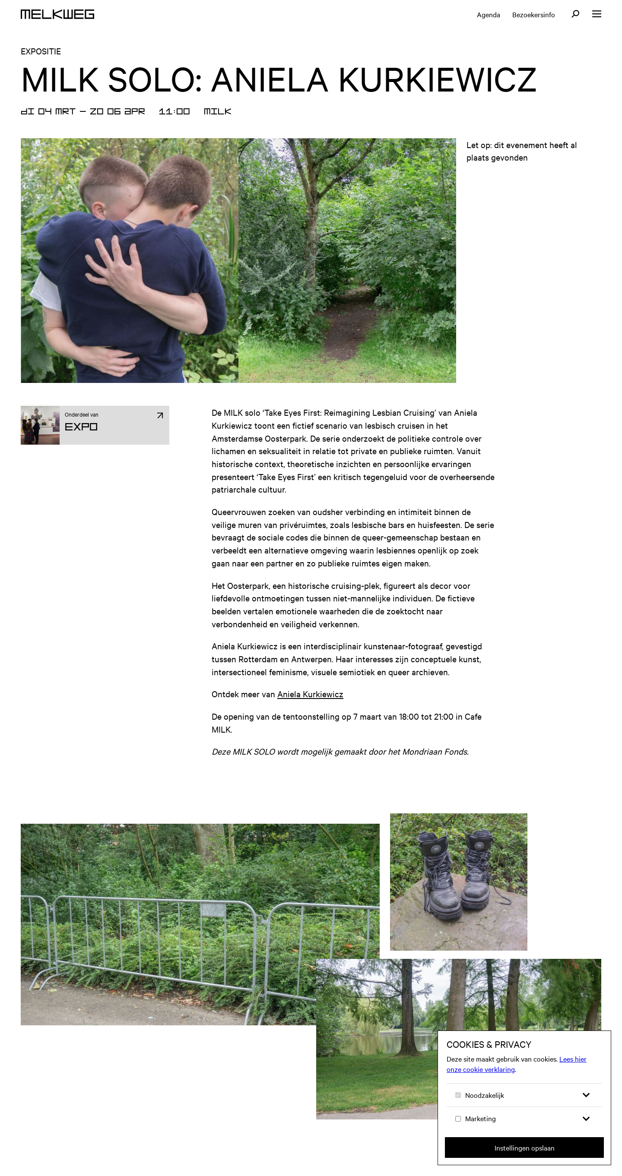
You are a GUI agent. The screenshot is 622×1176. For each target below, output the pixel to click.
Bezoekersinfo (533, 14)
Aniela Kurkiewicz (310, 693)
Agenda (488, 14)
